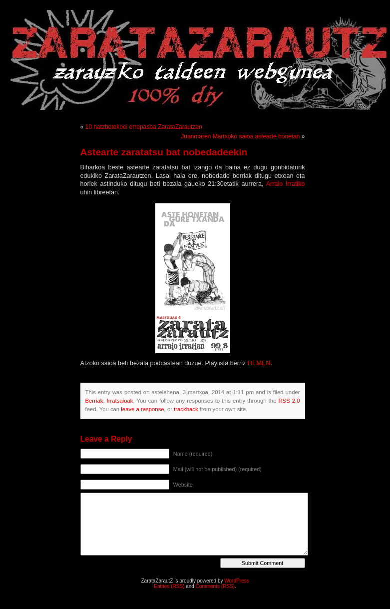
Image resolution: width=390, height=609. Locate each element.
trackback (186, 409)
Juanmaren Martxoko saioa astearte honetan (240, 136)
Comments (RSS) (215, 586)
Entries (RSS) (169, 586)
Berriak (94, 401)
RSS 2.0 (289, 401)
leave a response (142, 409)
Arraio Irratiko (285, 183)
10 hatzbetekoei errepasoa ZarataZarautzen (143, 126)
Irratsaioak (120, 401)
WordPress (236, 581)
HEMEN (259, 363)
